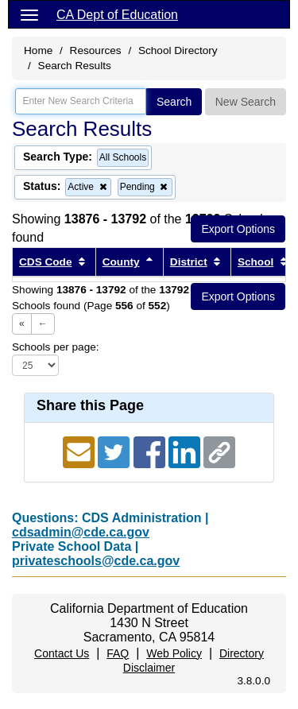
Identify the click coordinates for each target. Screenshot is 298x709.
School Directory (178, 50)
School (255, 262)
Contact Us (61, 653)
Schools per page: (55, 347)
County (121, 262)
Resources (96, 50)
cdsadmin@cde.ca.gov (80, 532)
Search (174, 101)
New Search (245, 101)
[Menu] (29, 14)
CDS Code (45, 262)
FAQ (117, 653)
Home (38, 50)
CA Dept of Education (117, 14)
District (188, 262)
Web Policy (174, 653)
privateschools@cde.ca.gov (96, 561)
